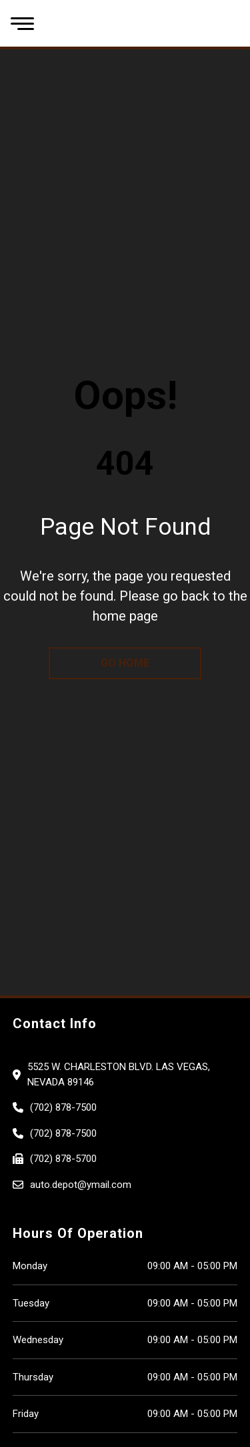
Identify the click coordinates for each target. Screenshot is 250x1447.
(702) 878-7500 (63, 1107)
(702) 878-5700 (63, 1159)
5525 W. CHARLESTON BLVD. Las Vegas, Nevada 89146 (118, 1074)
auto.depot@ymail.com (80, 1185)
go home (125, 663)
